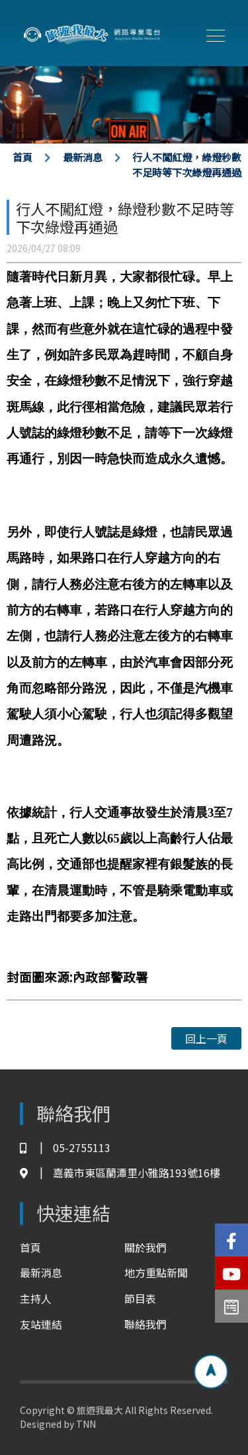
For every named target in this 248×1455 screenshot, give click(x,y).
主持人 (36, 1298)
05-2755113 (65, 1147)
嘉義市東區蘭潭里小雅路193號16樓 (120, 1173)
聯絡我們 (145, 1324)
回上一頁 (206, 1038)
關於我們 (145, 1247)
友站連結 (41, 1324)
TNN (86, 1424)
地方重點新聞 (156, 1272)
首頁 (22, 157)
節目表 (140, 1298)
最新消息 (83, 157)
